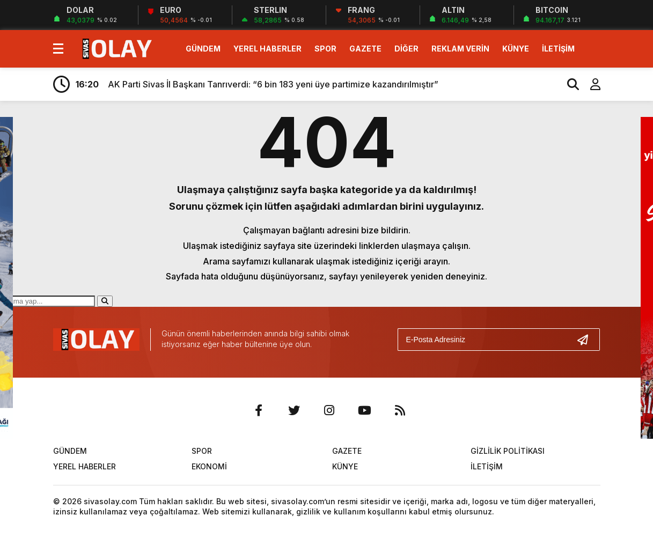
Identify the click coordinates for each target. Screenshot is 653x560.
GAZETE (365, 48)
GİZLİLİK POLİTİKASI (508, 450)
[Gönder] (587, 339)
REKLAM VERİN (460, 48)
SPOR (325, 48)
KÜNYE (515, 48)
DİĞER (406, 48)
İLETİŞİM (558, 48)
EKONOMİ (209, 466)
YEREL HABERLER (267, 48)
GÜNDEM (203, 48)
